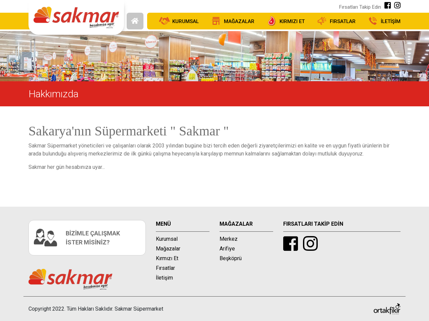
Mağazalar (168, 248)
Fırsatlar (165, 268)
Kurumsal (167, 239)
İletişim (164, 278)
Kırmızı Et (167, 258)
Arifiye (227, 248)
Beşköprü (231, 258)
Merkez (229, 239)
